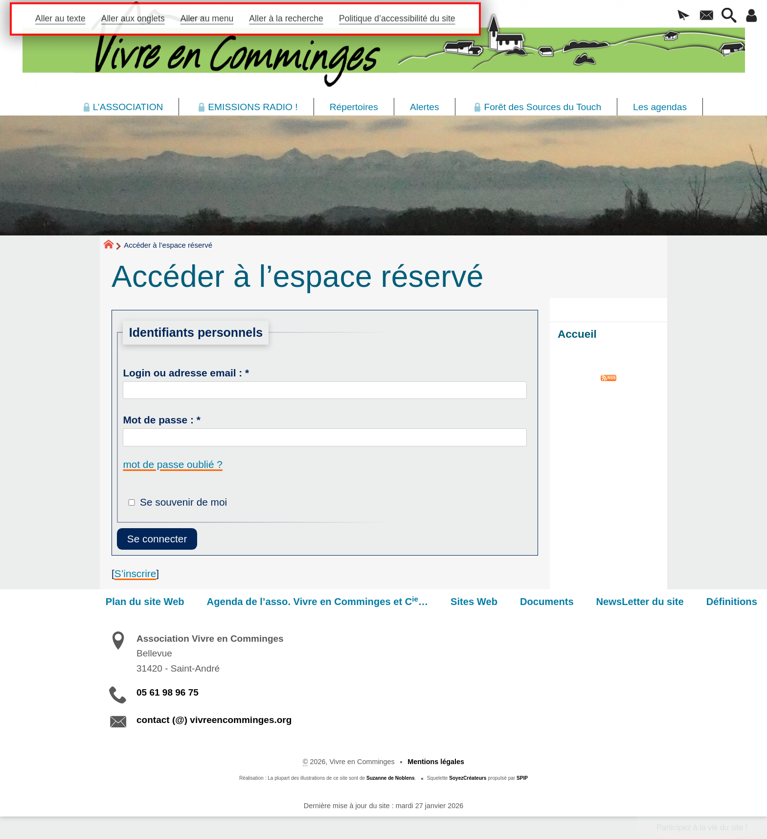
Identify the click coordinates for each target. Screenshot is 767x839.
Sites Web (474, 601)
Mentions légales (435, 762)
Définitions (731, 601)
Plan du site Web (145, 601)
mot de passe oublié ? (172, 464)
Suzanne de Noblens (390, 778)
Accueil (577, 334)
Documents (547, 601)
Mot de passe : (161, 419)
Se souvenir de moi (183, 502)
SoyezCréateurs (467, 778)
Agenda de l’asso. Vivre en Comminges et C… (317, 601)
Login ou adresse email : (186, 372)
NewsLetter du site (640, 601)
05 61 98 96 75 (167, 692)
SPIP (522, 778)
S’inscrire (135, 573)
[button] (684, 16)
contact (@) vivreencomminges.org (214, 720)
